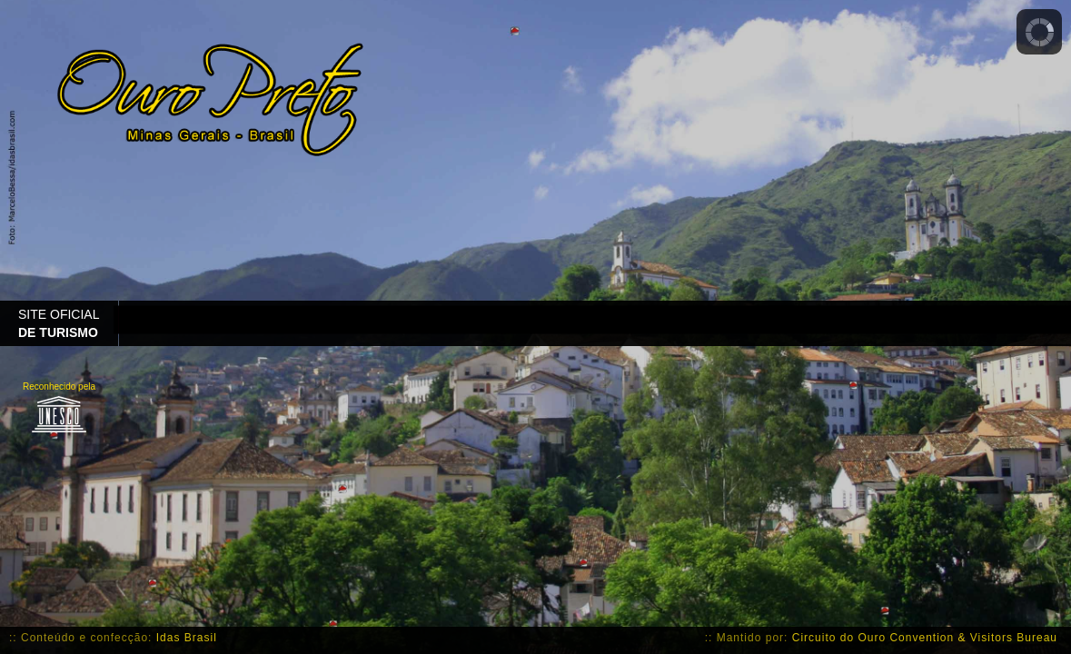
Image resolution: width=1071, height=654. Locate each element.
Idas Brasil (186, 637)
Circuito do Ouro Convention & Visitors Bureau (924, 637)
